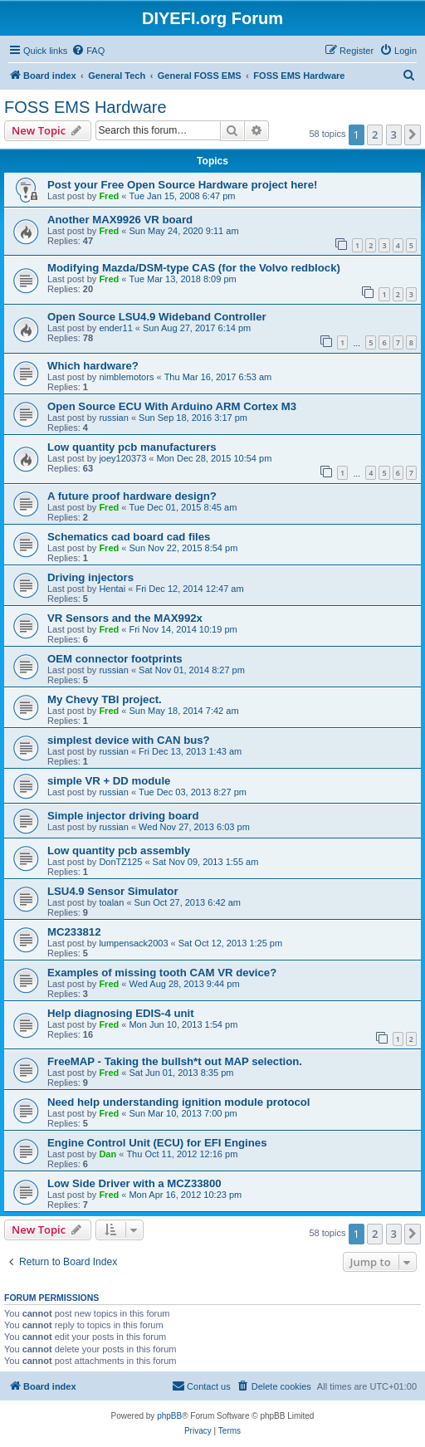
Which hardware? (93, 365)
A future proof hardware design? (132, 496)
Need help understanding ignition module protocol (178, 1102)
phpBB (169, 1415)
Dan (107, 1154)
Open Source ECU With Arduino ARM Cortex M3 (171, 406)
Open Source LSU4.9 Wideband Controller (156, 316)
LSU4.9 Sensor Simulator (112, 891)
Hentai (112, 589)
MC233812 (74, 932)
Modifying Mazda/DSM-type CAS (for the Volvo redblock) (193, 268)
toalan (111, 902)
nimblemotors (126, 377)
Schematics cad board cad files (128, 536)
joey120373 (122, 458)
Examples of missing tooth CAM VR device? (161, 972)
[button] (412, 134)
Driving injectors (90, 577)
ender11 (115, 328)
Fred (109, 196)
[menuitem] (88, 51)
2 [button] (375, 134)
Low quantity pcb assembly (118, 850)
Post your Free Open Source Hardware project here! (182, 184)
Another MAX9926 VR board (120, 219)
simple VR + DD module (108, 781)
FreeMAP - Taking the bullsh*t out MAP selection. (174, 1061)
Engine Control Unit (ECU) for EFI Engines (156, 1143)
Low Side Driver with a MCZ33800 (134, 1183)
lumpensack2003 (133, 943)
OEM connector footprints (115, 659)
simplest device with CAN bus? (128, 740)
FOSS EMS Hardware (85, 107)
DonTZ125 (120, 862)
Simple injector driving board (122, 815)
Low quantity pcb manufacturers (132, 447)
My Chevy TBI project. (104, 699)
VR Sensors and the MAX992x (125, 618)
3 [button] (394, 134)
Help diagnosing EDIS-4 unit (120, 1013)
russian (113, 418)
